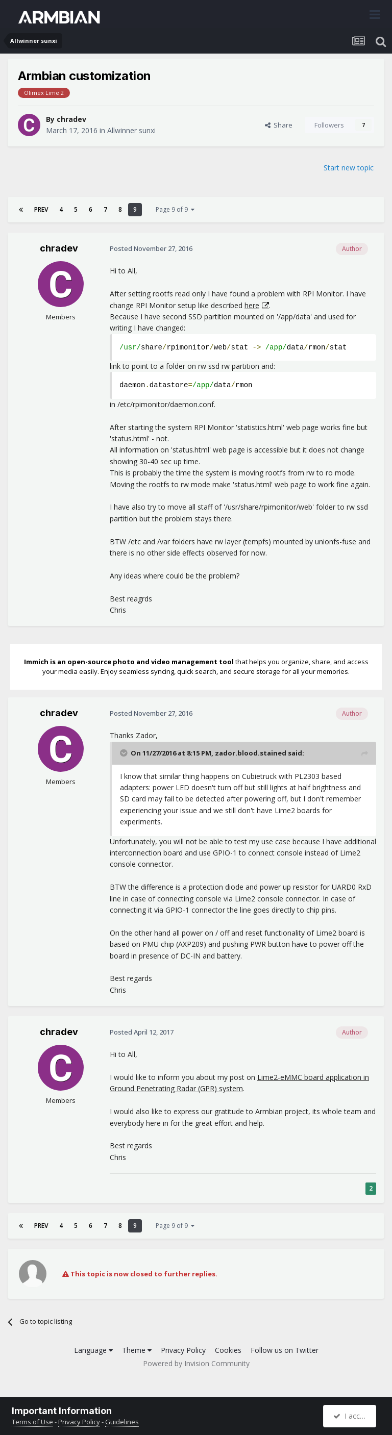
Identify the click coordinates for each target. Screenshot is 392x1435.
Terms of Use (32, 1421)
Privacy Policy (183, 1350)
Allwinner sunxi (131, 130)
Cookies (228, 1350)
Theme (137, 1350)
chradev (71, 119)
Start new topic (349, 167)
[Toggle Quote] (124, 753)
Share (278, 125)
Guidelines (122, 1421)
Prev (41, 209)
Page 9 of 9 (175, 209)
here (251, 305)
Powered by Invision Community (196, 1363)
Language (93, 1350)
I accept (351, 1416)
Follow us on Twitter (284, 1350)
